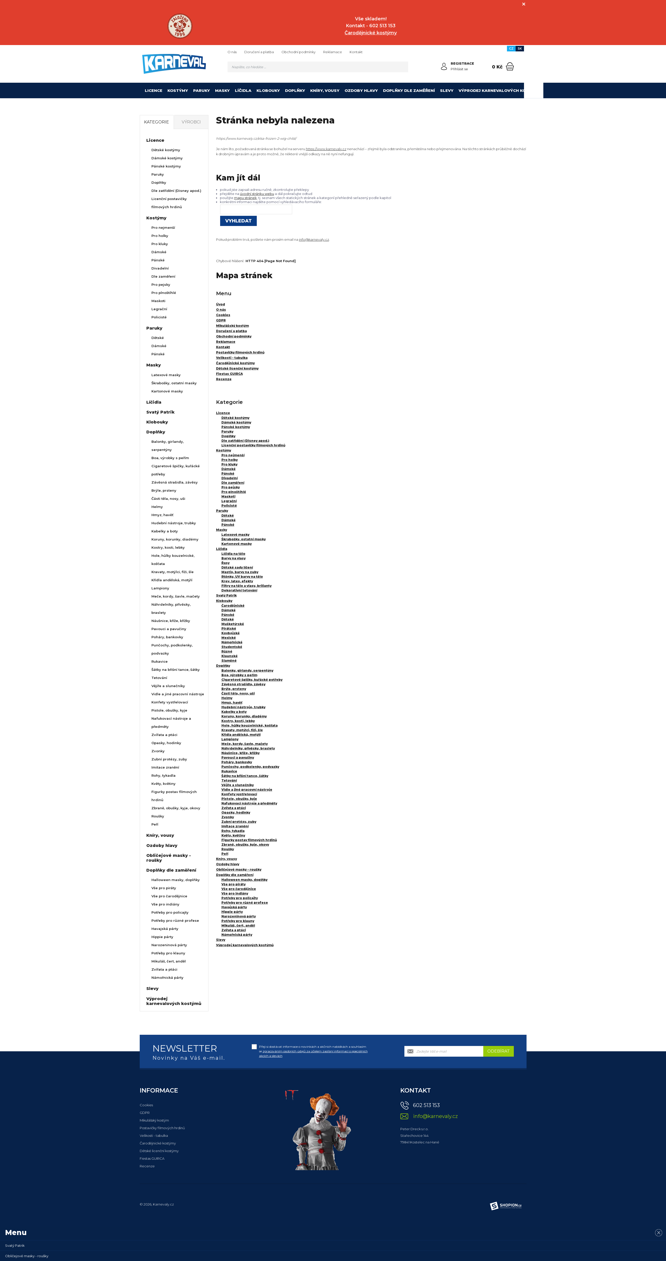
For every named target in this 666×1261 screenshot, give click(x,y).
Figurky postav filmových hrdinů (249, 840)
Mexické (228, 638)
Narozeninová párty (238, 916)
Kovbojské (230, 633)
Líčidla (243, 90)
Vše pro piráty (233, 884)
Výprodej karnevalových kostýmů (500, 90)
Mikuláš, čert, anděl (238, 925)
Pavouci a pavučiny (237, 757)
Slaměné (229, 660)
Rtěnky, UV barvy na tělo (242, 576)
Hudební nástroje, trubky (243, 707)
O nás (232, 52)
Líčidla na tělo (233, 554)
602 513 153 (426, 1105)
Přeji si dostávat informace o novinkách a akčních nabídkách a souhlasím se (313, 1051)
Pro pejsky (230, 487)
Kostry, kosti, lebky (238, 721)
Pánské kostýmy (235, 427)
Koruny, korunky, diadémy (244, 716)
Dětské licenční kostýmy (159, 1151)
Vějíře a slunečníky (237, 785)
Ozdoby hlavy (361, 90)
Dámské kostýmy (236, 422)
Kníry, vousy (324, 90)
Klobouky (268, 90)
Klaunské (229, 656)
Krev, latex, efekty (237, 581)
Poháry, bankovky (236, 762)
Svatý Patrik (226, 595)
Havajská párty (234, 907)
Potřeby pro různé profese (244, 902)
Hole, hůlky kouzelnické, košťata (249, 725)
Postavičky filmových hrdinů (162, 1128)
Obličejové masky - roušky (238, 869)
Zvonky (227, 817)
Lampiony (229, 739)
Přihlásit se (459, 69)
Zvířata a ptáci (233, 808)
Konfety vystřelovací (239, 794)
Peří (224, 854)
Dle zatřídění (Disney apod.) (245, 441)
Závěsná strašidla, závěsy (243, 684)
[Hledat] (403, 67)
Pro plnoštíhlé (233, 492)
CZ (511, 48)
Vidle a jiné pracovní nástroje (246, 789)
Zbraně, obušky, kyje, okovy (245, 844)
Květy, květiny (233, 835)
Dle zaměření (232, 483)
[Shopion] (505, 1206)
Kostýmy (177, 90)
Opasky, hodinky (235, 812)
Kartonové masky (236, 544)
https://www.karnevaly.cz (326, 149)
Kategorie (156, 122)
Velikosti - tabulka (154, 1136)
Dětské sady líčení (237, 567)
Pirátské (228, 628)
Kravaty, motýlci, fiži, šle (242, 730)
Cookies (146, 1105)
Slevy (447, 90)
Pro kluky (229, 464)
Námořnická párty (236, 935)
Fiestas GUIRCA (152, 1158)
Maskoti (228, 496)
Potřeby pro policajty (239, 898)
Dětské (227, 515)
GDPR (145, 1113)
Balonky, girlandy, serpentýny (247, 670)
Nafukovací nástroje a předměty (249, 803)
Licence (153, 90)
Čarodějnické (233, 605)
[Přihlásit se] (444, 66)
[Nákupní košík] (510, 66)
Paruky (201, 90)
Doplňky (295, 90)
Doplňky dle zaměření (409, 90)
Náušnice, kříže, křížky (240, 753)
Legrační (229, 501)
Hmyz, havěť (231, 702)
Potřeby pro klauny (237, 921)
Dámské (228, 469)
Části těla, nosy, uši (238, 693)
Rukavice (229, 771)
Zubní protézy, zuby (238, 822)
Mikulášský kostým (154, 1120)
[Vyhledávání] (318, 67)
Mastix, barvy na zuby (239, 572)
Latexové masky (235, 534)
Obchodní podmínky (298, 52)
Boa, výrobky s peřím (239, 675)
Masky (222, 90)
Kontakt (356, 52)
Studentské (231, 647)
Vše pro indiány (234, 893)
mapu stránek (245, 198)
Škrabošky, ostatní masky (243, 539)
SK (520, 48)
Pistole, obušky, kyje (239, 799)
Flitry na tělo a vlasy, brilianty (246, 586)
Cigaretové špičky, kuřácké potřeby (251, 680)
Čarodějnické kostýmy (158, 1143)
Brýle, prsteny (233, 689)
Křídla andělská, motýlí (241, 734)
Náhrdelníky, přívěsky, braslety (248, 748)
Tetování (229, 780)
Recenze (147, 1166)
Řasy (225, 563)
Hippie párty (232, 912)
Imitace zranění (235, 826)
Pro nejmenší (233, 455)
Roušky (227, 849)
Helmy (226, 698)
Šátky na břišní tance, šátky (244, 776)
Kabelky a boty (234, 712)
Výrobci (191, 122)
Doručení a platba (259, 52)
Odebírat (498, 1051)
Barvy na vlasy (233, 558)
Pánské (227, 473)
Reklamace (332, 52)
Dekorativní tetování (239, 590)
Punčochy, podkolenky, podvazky (250, 767)
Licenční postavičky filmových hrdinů (253, 445)
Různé (226, 651)
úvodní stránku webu (257, 194)
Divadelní (229, 478)
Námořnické (232, 642)
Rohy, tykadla (233, 831)
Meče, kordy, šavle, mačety (244, 744)
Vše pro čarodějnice (238, 889)
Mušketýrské (232, 624)
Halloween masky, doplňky (244, 880)
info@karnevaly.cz (314, 239)
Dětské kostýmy (235, 418)
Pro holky (229, 460)
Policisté (229, 505)
